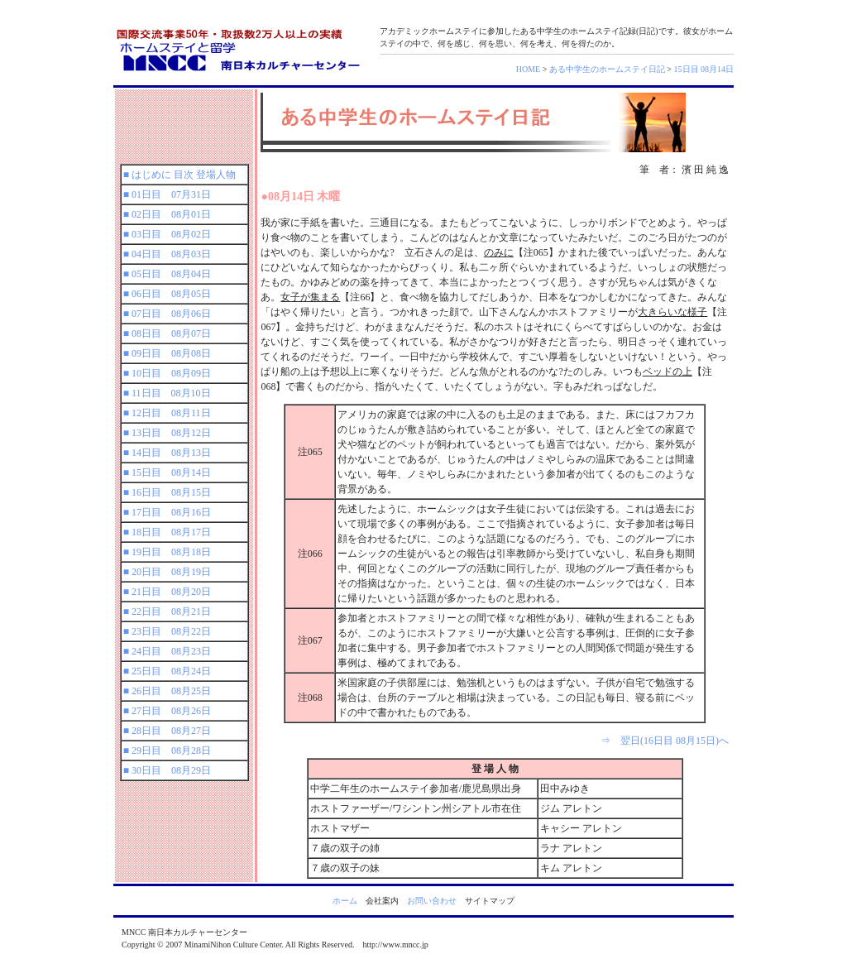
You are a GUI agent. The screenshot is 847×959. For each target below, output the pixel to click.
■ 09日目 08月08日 (167, 353)
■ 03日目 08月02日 (167, 234)
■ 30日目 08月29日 (167, 770)
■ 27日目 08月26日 (167, 711)
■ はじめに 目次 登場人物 (179, 174)
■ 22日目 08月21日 (167, 611)
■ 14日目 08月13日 (167, 452)
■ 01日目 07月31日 (167, 194)
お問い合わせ (432, 900)
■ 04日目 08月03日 (167, 254)
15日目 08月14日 (704, 69)
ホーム (345, 900)
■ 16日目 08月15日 (167, 492)
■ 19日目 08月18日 (167, 552)
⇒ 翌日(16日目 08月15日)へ (665, 740)
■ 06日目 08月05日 (167, 294)
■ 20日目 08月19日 (167, 572)
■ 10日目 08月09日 (167, 373)
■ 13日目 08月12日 (167, 433)
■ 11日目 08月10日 (167, 393)
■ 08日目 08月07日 (167, 333)
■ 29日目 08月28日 (167, 750)
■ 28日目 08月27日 (167, 730)
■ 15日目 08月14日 (167, 472)
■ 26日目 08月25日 (167, 691)
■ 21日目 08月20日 (167, 591)
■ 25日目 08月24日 (167, 671)
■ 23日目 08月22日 (167, 631)
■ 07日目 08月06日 (167, 313)
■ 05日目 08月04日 (167, 274)
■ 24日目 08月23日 (167, 651)
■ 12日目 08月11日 (167, 413)
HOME (528, 69)
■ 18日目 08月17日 (167, 532)
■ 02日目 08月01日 (167, 214)
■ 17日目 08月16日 (167, 512)
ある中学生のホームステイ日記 (607, 69)
